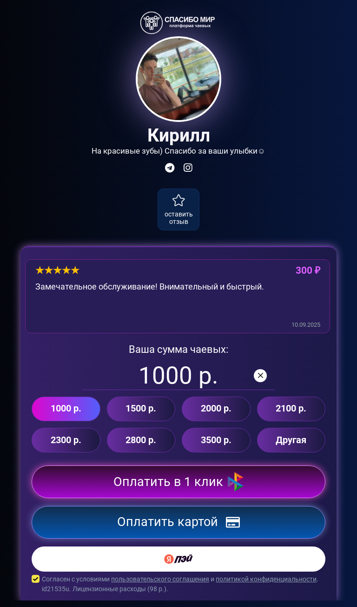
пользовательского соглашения (160, 585)
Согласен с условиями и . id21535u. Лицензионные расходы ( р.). (178, 590)
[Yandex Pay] (178, 565)
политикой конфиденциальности (266, 585)
